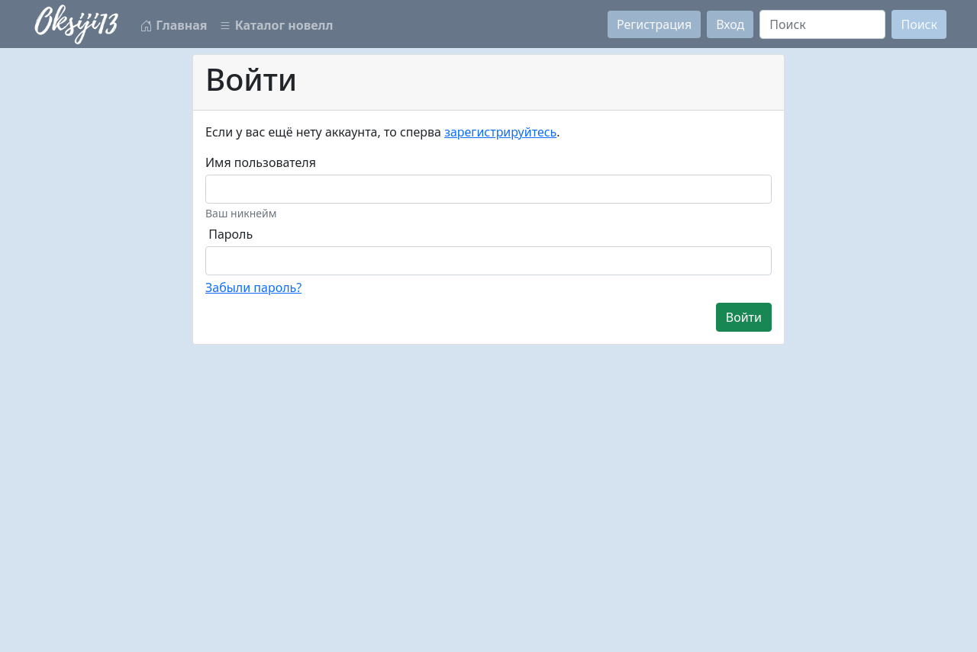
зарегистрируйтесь (500, 132)
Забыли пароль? (253, 287)
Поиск (919, 24)
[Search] (822, 24)
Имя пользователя (260, 162)
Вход (730, 24)
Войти (744, 317)
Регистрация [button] (654, 24)
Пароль (230, 234)
